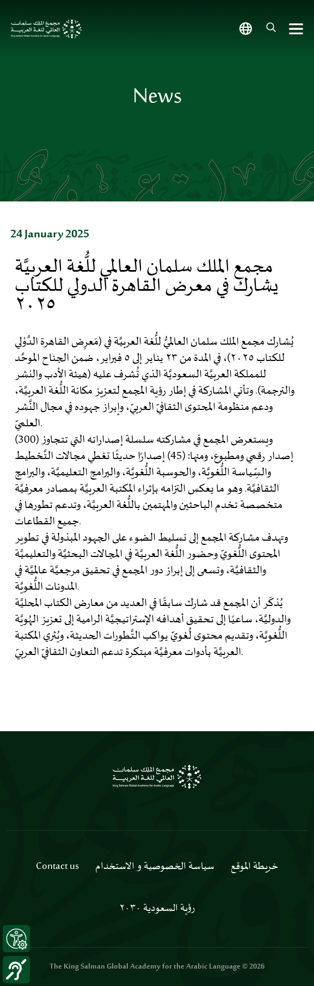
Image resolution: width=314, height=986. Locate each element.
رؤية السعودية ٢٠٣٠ (157, 908)
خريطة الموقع (254, 866)
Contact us (57, 866)
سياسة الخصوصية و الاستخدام (154, 866)
